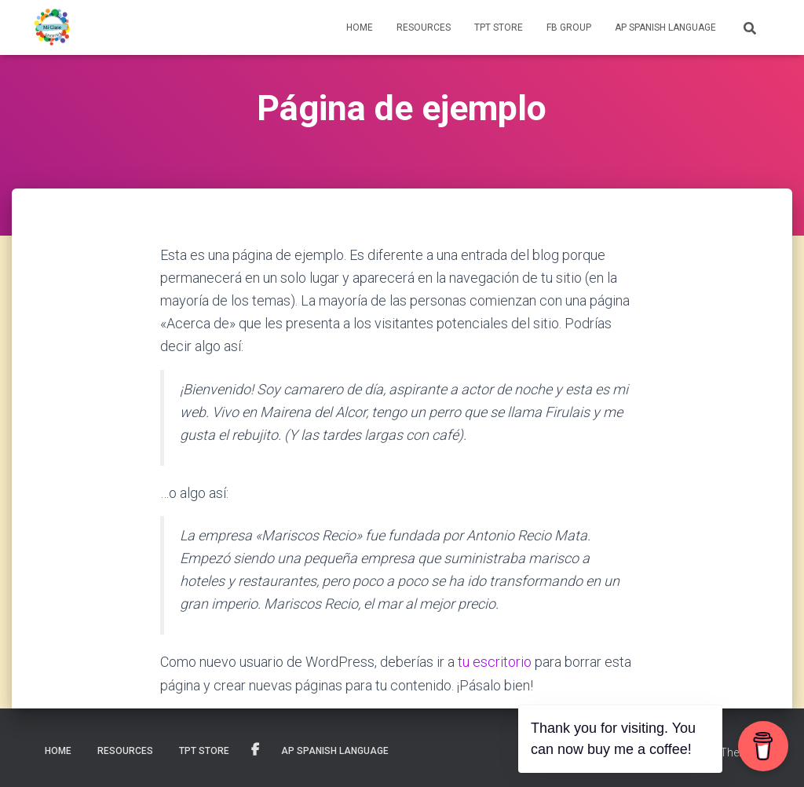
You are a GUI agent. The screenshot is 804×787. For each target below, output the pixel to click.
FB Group (568, 27)
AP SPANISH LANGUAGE (665, 27)
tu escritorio (495, 661)
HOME (359, 27)
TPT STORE (498, 27)
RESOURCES (424, 27)
